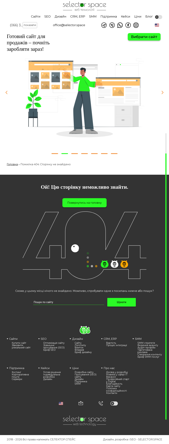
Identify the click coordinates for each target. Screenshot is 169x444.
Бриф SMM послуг (148, 357)
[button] (157, 25)
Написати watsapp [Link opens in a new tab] (120, 25)
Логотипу (80, 345)
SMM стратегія (146, 343)
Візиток (79, 347)
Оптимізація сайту (54, 343)
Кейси (125, 16)
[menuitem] (21, 347)
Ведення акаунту (147, 345)
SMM (93, 16)
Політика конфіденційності (116, 389)
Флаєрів (79, 350)
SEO (47, 16)
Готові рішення (52, 372)
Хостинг (16, 372)
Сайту (78, 343)
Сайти (35, 16)
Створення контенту (149, 354)
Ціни (137, 16)
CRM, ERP (77, 16)
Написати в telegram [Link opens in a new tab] (104, 25)
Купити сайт (19, 343)
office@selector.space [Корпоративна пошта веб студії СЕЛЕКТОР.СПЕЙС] (69, 25)
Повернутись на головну (84, 202)
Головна (12, 164)
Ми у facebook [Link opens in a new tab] (128, 25)
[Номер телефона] (101, 403)
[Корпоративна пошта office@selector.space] (80, 403)
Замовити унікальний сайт (21, 346)
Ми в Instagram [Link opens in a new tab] (136, 25)
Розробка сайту (84, 372)
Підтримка (109, 16)
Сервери (17, 379)
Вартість (111, 343)
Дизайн (60, 16)
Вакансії (111, 377)
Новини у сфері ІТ (117, 374)
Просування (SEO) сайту (85, 375)
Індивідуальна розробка (51, 375)
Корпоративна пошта (20, 375)
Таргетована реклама (144, 351)
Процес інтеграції (116, 345)
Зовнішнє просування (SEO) (54, 346)
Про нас (109, 368)
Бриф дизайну (83, 352)
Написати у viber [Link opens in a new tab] (112, 25)
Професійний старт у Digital (117, 380)
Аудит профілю (146, 347)
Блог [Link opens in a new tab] (149, 16)
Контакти (111, 393)
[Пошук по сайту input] (68, 302)
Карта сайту (113, 386)
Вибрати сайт (144, 37)
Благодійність (114, 384)
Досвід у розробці (117, 372)
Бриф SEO (49, 350)
